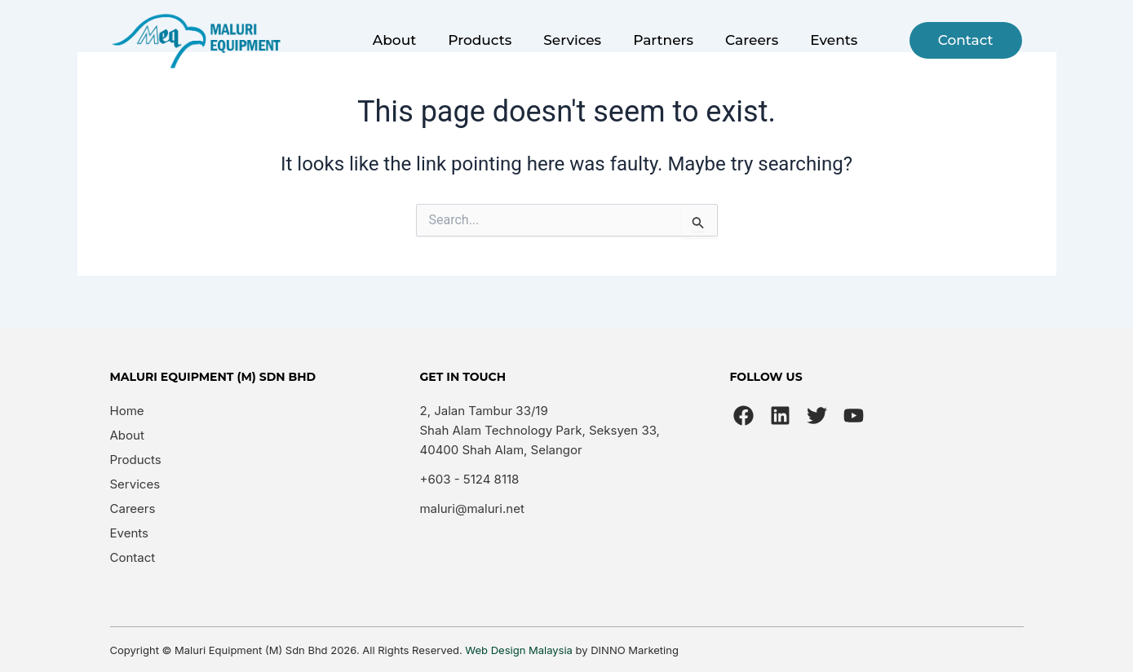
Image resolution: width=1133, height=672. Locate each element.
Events (833, 40)
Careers (751, 40)
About (394, 40)
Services (572, 40)
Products (479, 40)
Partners (663, 40)
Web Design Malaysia (519, 650)
